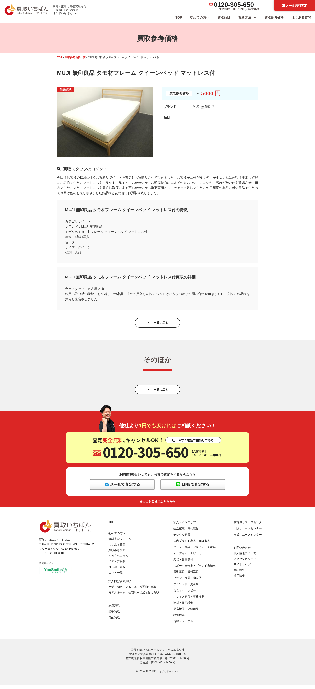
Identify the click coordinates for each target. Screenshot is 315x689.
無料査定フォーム (119, 543)
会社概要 (239, 574)
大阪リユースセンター (248, 532)
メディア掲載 (116, 565)
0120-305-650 (234, 4)
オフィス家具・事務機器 (188, 601)
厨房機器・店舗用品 (186, 613)
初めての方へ (199, 17)
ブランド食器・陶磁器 (187, 582)
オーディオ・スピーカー (188, 557)
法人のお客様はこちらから (157, 506)
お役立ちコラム (118, 560)
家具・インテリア (184, 526)
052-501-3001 (55, 557)
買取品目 (223, 17)
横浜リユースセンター (248, 539)
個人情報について (245, 557)
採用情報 (239, 580)
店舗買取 (114, 609)
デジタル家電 (181, 539)
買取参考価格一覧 (75, 57)
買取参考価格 (274, 17)
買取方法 (247, 17)
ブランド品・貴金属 (186, 588)
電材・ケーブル (183, 625)
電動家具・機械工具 (186, 576)
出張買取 (114, 615)
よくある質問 (301, 17)
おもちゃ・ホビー (184, 594)
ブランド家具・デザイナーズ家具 (194, 551)
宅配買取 (114, 622)
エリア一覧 (115, 577)
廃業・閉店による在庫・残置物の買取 (132, 591)
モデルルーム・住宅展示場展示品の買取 (133, 597)
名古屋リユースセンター (249, 526)
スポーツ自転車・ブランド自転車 (194, 570)
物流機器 (179, 619)
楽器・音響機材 (183, 563)
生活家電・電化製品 (186, 532)
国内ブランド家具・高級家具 (191, 545)
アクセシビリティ (245, 563)
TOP (178, 17)
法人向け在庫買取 (119, 585)
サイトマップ (242, 568)
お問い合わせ (242, 552)
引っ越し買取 (116, 571)
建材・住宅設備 (183, 607)
